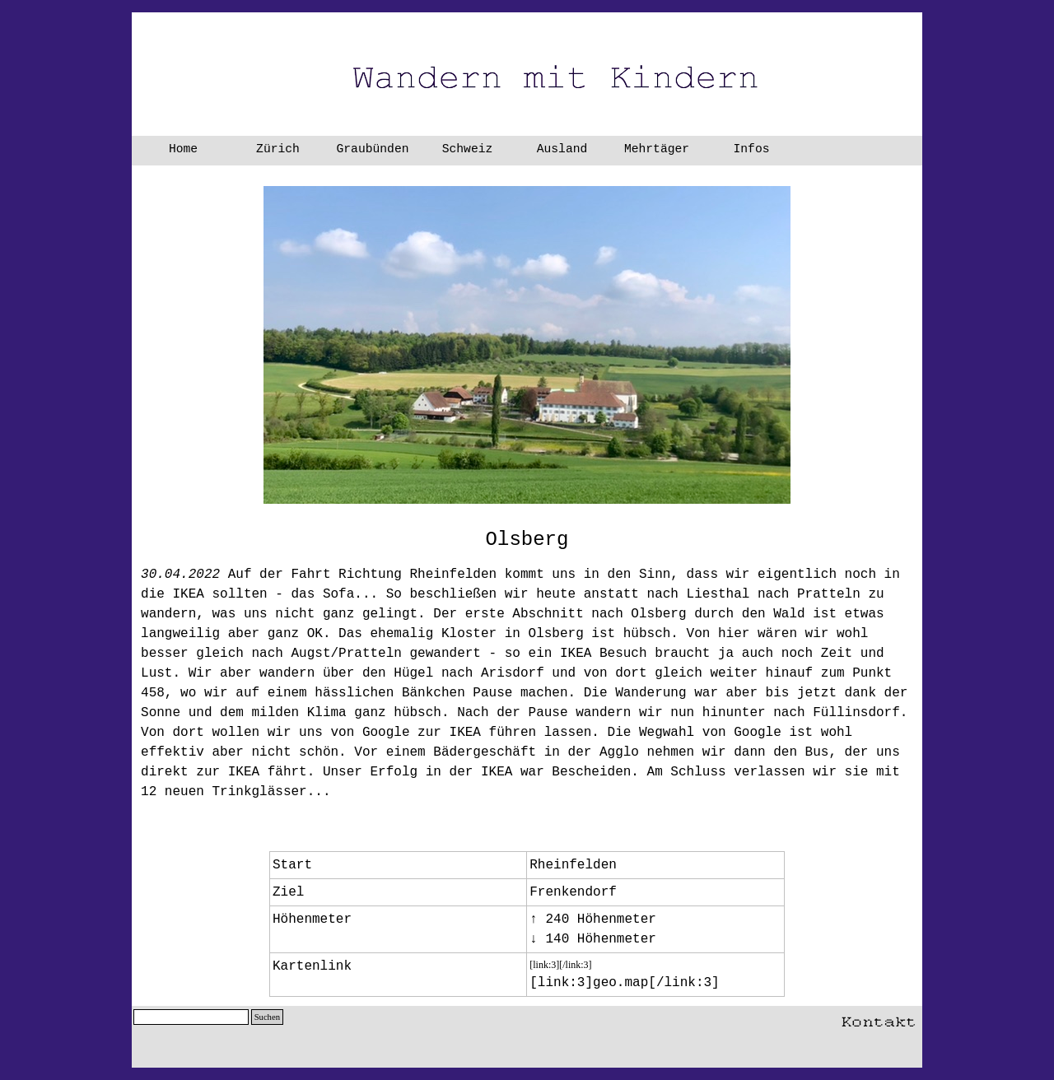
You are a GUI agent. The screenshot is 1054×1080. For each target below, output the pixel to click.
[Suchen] (191, 1017)
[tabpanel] (527, 540)
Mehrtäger (656, 149)
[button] (878, 1018)
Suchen (267, 1017)
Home (183, 149)
